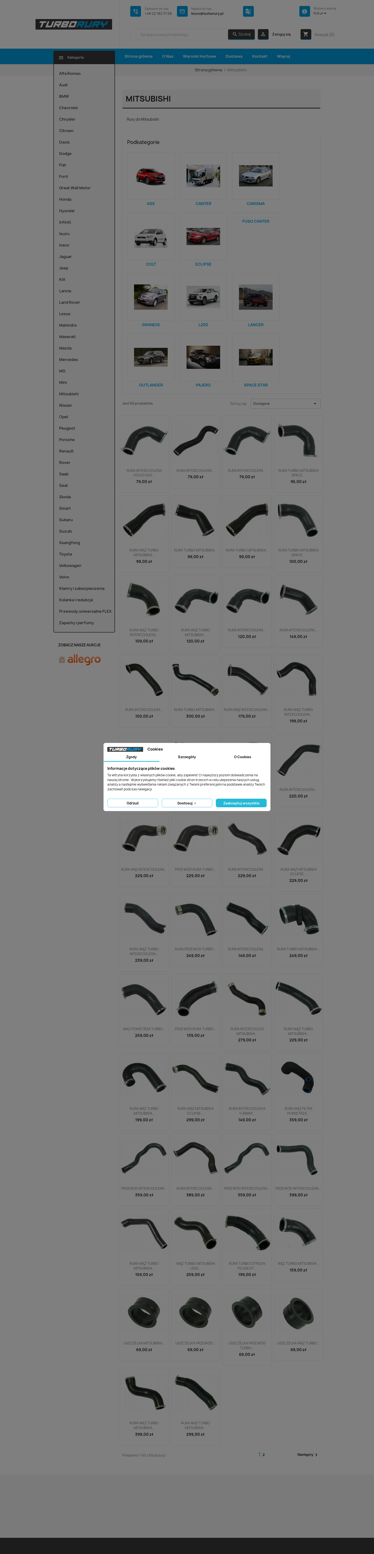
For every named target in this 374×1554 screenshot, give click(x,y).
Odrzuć (133, 803)
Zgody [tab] (131, 757)
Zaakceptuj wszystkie (241, 803)
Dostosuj (187, 803)
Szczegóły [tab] (187, 757)
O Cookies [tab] (242, 757)
